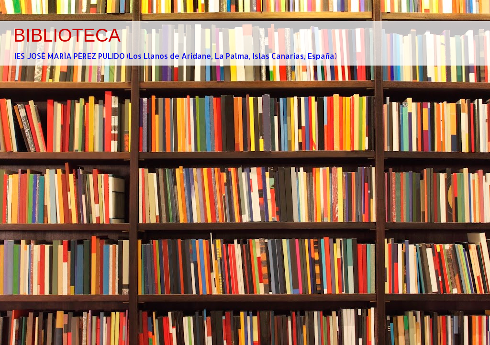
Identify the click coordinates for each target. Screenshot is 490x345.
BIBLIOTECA (67, 35)
